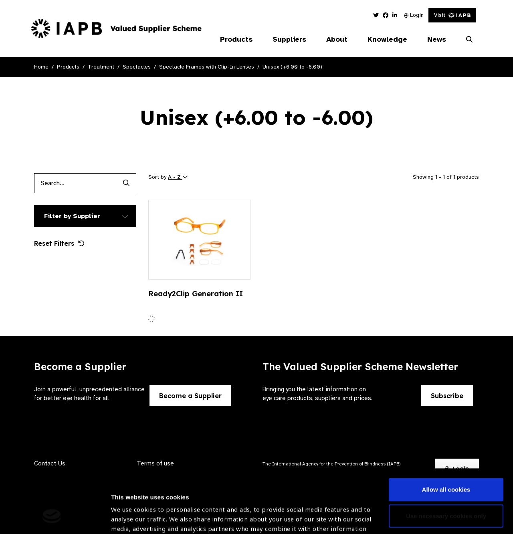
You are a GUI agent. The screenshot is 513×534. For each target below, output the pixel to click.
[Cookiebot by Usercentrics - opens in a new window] (52, 518)
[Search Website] (469, 39)
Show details (129, 510)
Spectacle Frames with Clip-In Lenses (206, 66)
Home (41, 66)
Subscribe (447, 396)
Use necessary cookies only (446, 461)
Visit (452, 15)
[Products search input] (75, 183)
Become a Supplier (190, 396)
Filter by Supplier (72, 216)
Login (414, 15)
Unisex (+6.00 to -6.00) (292, 66)
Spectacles (137, 66)
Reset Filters (59, 243)
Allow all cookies (446, 435)
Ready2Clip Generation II (195, 293)
